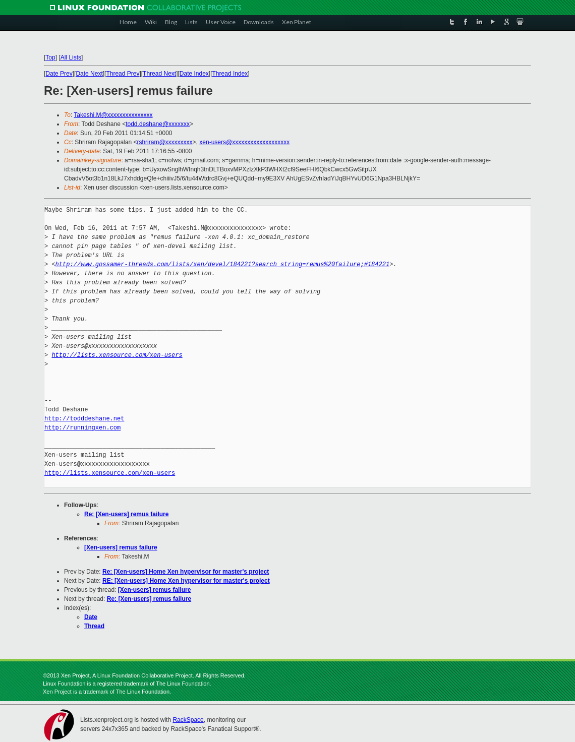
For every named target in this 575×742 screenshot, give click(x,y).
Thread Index (230, 73)
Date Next (89, 73)
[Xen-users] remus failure (120, 547)
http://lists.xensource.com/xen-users (116, 355)
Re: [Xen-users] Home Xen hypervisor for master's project (185, 571)
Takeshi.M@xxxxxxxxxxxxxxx (113, 114)
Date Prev (58, 73)
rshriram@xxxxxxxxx (164, 142)
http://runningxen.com (82, 427)
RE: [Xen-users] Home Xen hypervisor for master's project (186, 580)
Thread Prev (122, 73)
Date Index (194, 73)
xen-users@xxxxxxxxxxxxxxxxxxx (244, 142)
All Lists (71, 57)
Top (50, 57)
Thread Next (159, 73)
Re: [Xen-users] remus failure (126, 514)
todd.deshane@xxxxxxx (158, 124)
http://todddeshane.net (84, 418)
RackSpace (187, 719)
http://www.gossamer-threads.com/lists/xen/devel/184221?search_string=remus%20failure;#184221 (222, 264)
